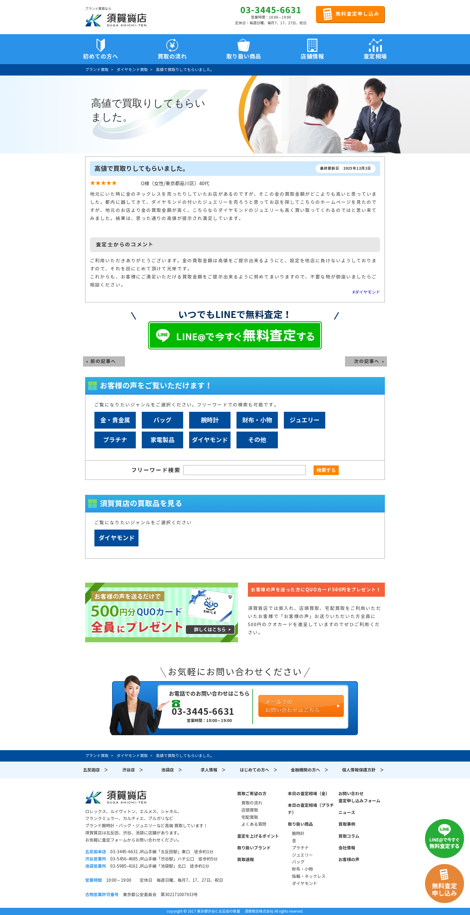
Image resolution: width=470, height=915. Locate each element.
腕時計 (210, 420)
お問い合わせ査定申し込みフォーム (359, 797)
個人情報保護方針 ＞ (363, 770)
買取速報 (245, 859)
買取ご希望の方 (251, 793)
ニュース (346, 812)
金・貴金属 (115, 420)
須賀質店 (115, 797)
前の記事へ (103, 361)
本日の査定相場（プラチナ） (311, 809)
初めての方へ (100, 56)
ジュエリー (305, 420)
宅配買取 (249, 817)
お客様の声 (348, 859)
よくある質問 (253, 824)
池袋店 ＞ (171, 770)
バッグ (162, 420)
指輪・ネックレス (309, 876)
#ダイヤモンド (366, 292)
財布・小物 (257, 420)
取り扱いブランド (254, 848)
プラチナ (115, 440)
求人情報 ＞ (213, 770)
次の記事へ (366, 361)
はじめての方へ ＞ (259, 770)
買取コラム (348, 836)
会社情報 (346, 848)
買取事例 (346, 824)
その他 (257, 440)
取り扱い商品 (300, 824)
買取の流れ (172, 56)
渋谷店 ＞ (132, 770)
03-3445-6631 (271, 10)
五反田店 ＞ (95, 770)
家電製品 (162, 440)
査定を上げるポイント (258, 836)
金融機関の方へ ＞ (310, 770)
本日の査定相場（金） (309, 793)
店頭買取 (249, 810)
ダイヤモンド (210, 440)
